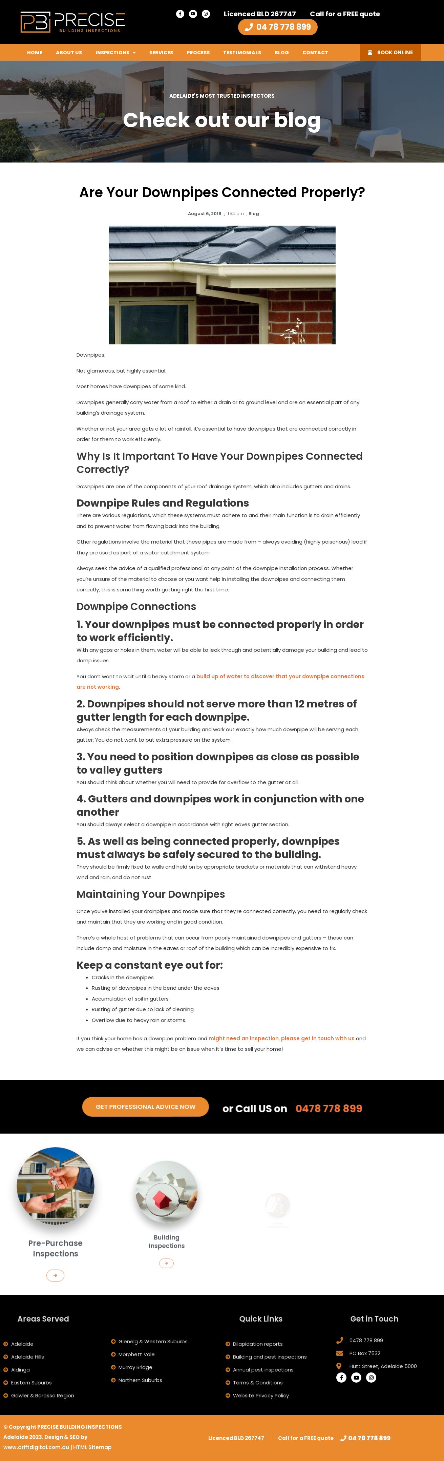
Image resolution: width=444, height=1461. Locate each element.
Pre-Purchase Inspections (55, 1236)
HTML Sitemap (92, 1447)
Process (198, 52)
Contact (315, 52)
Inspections (116, 52)
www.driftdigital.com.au (36, 1447)
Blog (282, 52)
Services (161, 52)
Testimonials (242, 52)
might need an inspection (244, 1038)
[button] (55, 1253)
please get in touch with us (318, 1038)
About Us (69, 52)
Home (34, 52)
